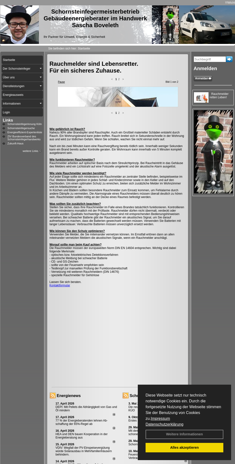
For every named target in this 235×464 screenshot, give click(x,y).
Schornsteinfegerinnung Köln (25, 124)
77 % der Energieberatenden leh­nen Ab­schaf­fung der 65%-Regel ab (82, 384)
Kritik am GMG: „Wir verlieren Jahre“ (79, 426)
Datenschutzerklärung (164, 424)
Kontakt (63, 452)
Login (50, 452)
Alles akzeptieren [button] (184, 447)
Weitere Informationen (184, 434)
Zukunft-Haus (16, 143)
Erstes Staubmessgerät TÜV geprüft (152, 382)
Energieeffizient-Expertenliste (25, 132)
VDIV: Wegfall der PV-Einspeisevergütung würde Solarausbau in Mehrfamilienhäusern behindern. (84, 413)
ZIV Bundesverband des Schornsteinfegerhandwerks (24, 138)
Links (8, 120)
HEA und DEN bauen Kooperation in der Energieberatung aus (82, 397)
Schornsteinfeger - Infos (152, 358)
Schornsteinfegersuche (21, 128)
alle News (107, 436)
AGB (124, 452)
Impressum (160, 418)
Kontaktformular (60, 247)
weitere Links (32, 150)
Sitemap (136, 452)
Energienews (69, 358)
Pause (61, 82)
